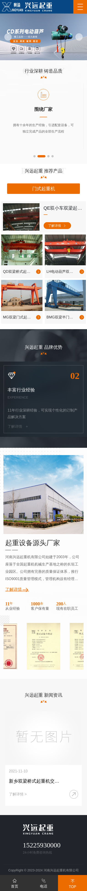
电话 (43, 882)
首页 (14, 882)
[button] (8, 37)
